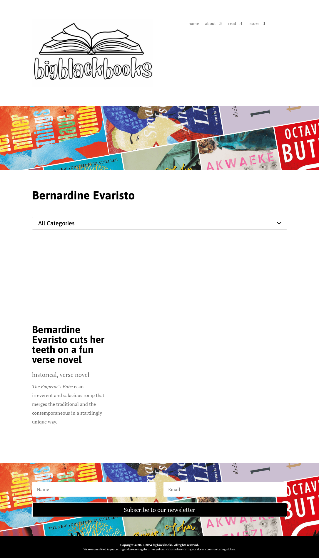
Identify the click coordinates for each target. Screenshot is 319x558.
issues (253, 23)
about (210, 23)
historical (44, 375)
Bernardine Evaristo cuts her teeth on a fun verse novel (68, 344)
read (232, 23)
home (193, 23)
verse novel (74, 375)
